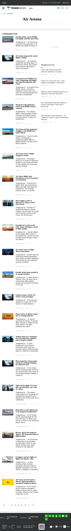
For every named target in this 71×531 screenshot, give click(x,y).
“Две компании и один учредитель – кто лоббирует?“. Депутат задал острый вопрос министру (54, 117)
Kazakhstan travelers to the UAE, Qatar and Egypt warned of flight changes (27, 227)
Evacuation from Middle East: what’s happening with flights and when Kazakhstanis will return (26, 81)
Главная (4, 13)
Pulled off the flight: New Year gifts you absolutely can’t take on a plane (26, 387)
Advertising (65, 3)
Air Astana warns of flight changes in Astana (25, 154)
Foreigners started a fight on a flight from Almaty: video (26, 458)
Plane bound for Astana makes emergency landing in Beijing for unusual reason (26, 363)
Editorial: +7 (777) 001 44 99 (51, 3)
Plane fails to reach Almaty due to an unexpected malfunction (27, 411)
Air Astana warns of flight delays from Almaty (25, 250)
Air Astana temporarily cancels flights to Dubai (27, 57)
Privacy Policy (19, 526)
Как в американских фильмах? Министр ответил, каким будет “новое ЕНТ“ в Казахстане (53, 104)
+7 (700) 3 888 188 (33, 517)
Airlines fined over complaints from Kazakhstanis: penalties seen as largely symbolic (26, 338)
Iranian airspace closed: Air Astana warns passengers (25, 296)
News (31, 8)
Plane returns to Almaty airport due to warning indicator (27, 315)
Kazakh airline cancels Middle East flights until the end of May (27, 38)
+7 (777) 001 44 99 (12, 517)
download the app (28, 527)
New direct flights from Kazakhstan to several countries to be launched (27, 178)
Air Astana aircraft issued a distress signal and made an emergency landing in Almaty (26, 481)
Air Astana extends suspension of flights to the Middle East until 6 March (26, 131)
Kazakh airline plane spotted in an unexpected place (27, 273)
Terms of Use (13, 527)
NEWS (4, 3)
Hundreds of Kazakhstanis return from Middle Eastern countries (26, 106)
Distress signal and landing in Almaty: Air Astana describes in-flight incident (27, 434)
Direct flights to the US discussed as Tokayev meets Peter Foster (25, 202)
